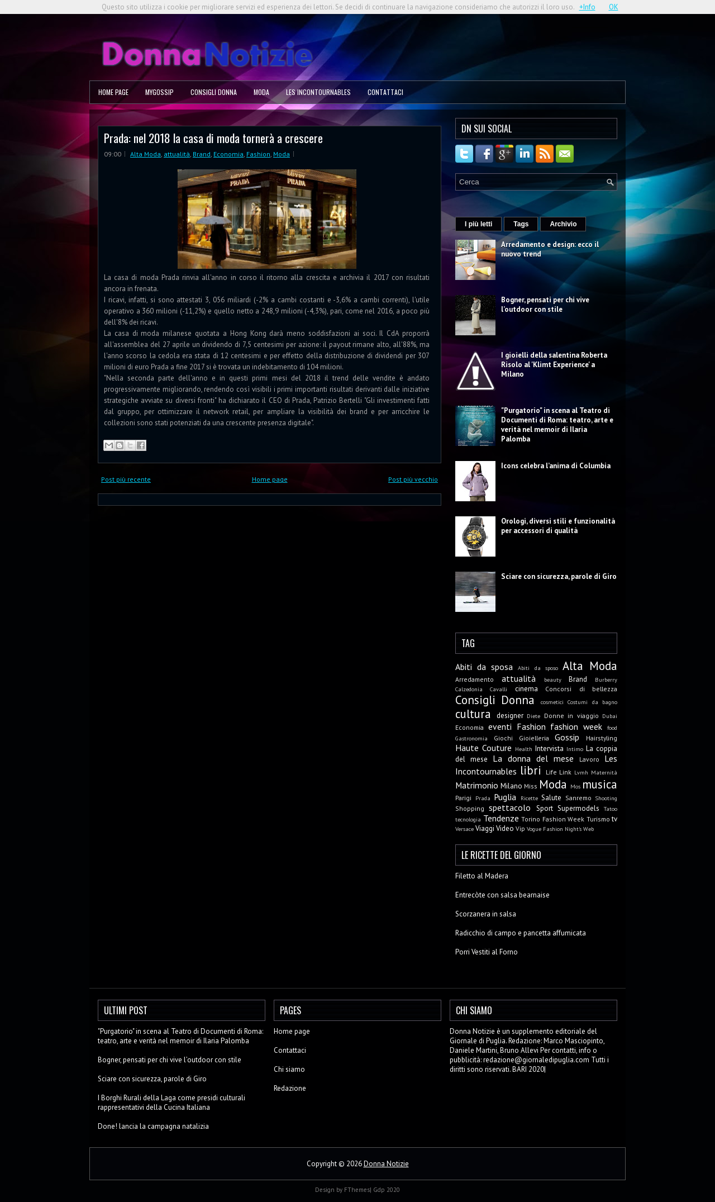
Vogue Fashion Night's (554, 829)
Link (565, 772)
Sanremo (578, 798)
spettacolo (510, 807)
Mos (575, 786)
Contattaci (385, 92)
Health (523, 749)
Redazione (290, 1088)
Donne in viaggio (571, 715)
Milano (511, 786)
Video (505, 828)
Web (588, 829)
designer (510, 715)
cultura (473, 713)
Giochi (503, 738)
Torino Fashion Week (552, 819)
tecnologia (468, 819)
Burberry (606, 679)
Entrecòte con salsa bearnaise (502, 895)
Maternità (604, 772)
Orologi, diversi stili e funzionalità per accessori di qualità (558, 525)
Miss (530, 786)
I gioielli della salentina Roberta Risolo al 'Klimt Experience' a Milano (554, 364)
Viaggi (484, 828)
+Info (587, 7)
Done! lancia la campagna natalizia (153, 1126)
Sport (544, 808)
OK (613, 7)
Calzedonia (469, 689)
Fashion (258, 154)
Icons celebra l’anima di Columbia (556, 466)
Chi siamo (289, 1069)
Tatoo (610, 809)
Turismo (598, 819)
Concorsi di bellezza (581, 689)
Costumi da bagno (592, 702)
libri (530, 770)
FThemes (357, 1190)
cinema (526, 688)
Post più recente (126, 479)
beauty (552, 679)
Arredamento (474, 679)
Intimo (574, 749)
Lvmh (581, 772)
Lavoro (589, 759)
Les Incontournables (318, 92)
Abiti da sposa (484, 666)
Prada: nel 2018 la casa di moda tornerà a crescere (213, 138)
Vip (520, 828)
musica (599, 784)
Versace (464, 829)
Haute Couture (483, 747)
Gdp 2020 (386, 1190)
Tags (520, 224)
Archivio (563, 224)
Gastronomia (471, 738)
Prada (482, 798)
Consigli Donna (213, 92)
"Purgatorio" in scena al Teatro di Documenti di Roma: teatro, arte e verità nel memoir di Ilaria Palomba (557, 425)
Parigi (463, 798)
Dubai (609, 716)
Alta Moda (145, 154)
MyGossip (159, 92)
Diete (533, 716)
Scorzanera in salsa (485, 914)
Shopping (469, 808)
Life (551, 772)
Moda (261, 92)
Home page (113, 92)
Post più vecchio (413, 479)
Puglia (505, 796)
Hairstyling (601, 738)
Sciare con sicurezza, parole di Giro (559, 576)
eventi (500, 726)
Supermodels (578, 808)
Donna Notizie (386, 1163)
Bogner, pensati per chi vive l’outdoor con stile (545, 304)
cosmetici (552, 702)
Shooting (606, 798)
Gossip (567, 737)
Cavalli (498, 689)
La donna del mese (533, 758)
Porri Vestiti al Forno (486, 952)
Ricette (529, 798)
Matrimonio (476, 785)
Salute (551, 797)
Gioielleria (534, 738)
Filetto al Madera (481, 876)
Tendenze (501, 818)
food (612, 727)
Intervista (549, 748)
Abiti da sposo (537, 668)
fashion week (576, 726)
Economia (228, 154)
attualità (177, 154)
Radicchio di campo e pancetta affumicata (520, 933)
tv (614, 819)
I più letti (478, 224)
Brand (202, 154)
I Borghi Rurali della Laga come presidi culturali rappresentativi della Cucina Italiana (171, 1102)
